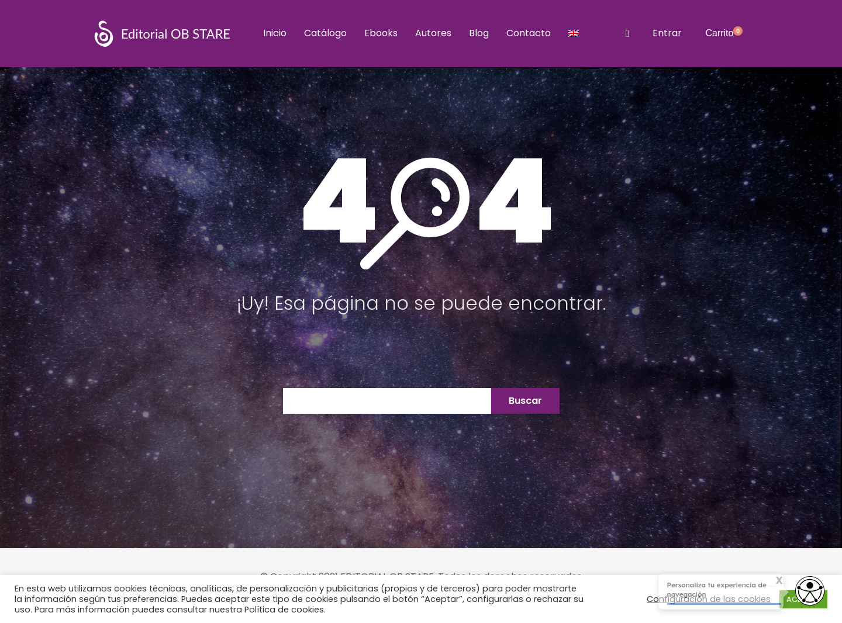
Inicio (275, 33)
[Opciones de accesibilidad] (809, 592)
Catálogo (325, 33)
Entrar (667, 33)
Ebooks (381, 33)
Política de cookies (284, 609)
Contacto (528, 33)
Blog (479, 33)
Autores (433, 33)
